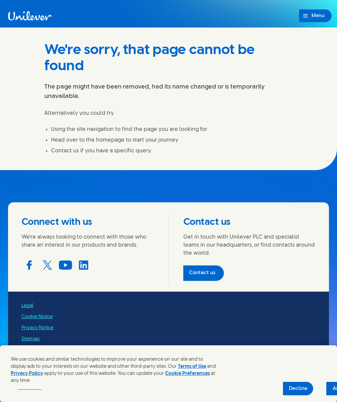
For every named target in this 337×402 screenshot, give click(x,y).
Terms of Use (192, 366)
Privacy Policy (27, 373)
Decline (298, 388)
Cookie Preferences (187, 373)
